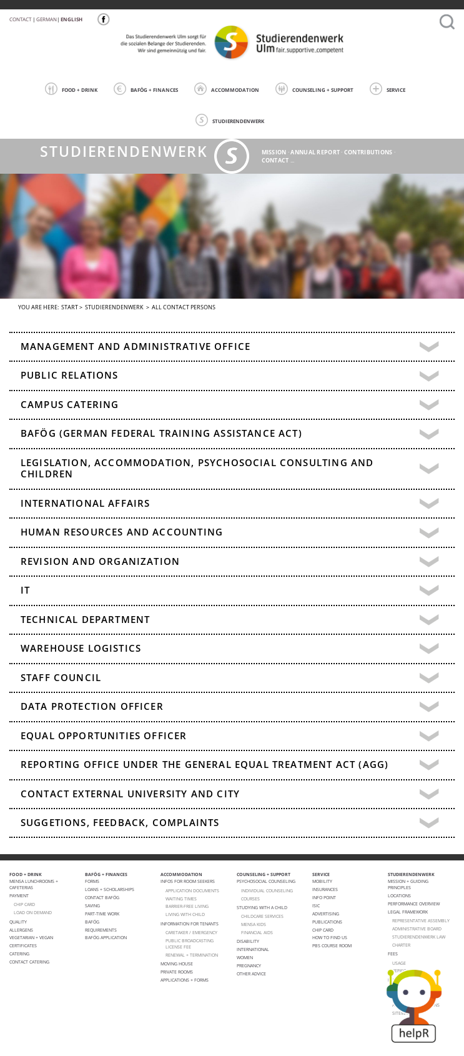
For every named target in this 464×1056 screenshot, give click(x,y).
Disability (248, 941)
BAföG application (106, 937)
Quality (18, 922)
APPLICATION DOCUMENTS (192, 890)
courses (250, 898)
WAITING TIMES (181, 898)
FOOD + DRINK (71, 88)
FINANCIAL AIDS (257, 932)
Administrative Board (417, 928)
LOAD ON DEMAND (33, 912)
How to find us (329, 937)
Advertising (325, 913)
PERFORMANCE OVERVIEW (414, 903)
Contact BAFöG (102, 897)
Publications (327, 922)
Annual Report (315, 152)
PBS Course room (332, 945)
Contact (20, 19)
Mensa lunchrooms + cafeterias (33, 884)
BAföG (92, 922)
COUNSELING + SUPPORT (314, 88)
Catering (19, 953)
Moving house (176, 963)
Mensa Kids (253, 924)
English (71, 19)
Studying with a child (262, 907)
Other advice (251, 973)
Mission (274, 152)
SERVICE (387, 88)
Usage (399, 963)
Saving (92, 905)
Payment (19, 895)
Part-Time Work (102, 913)
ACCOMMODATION (226, 88)
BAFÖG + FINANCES (146, 88)
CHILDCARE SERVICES (262, 916)
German (46, 19)
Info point (324, 897)
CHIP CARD (24, 904)
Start (69, 307)
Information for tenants (189, 923)
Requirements (101, 930)
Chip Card (322, 930)
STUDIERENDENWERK (229, 120)
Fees (393, 953)
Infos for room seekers (187, 881)
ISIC (316, 905)
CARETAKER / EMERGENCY (191, 932)
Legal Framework (408, 912)
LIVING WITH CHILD (185, 914)
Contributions (368, 152)
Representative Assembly (421, 920)
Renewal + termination (191, 955)
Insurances (325, 889)
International (253, 949)
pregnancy (249, 965)
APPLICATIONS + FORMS (184, 980)
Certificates (23, 945)
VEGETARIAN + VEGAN (31, 937)
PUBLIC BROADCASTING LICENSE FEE (189, 943)
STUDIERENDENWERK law (418, 937)
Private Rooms (176, 972)
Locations (399, 895)
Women (245, 957)
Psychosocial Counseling (266, 881)
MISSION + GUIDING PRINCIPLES (408, 884)
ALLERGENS (21, 930)
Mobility (322, 881)
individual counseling (267, 890)
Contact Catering (29, 962)
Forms (92, 881)
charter (401, 945)
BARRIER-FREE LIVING (187, 906)
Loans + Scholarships (109, 889)
